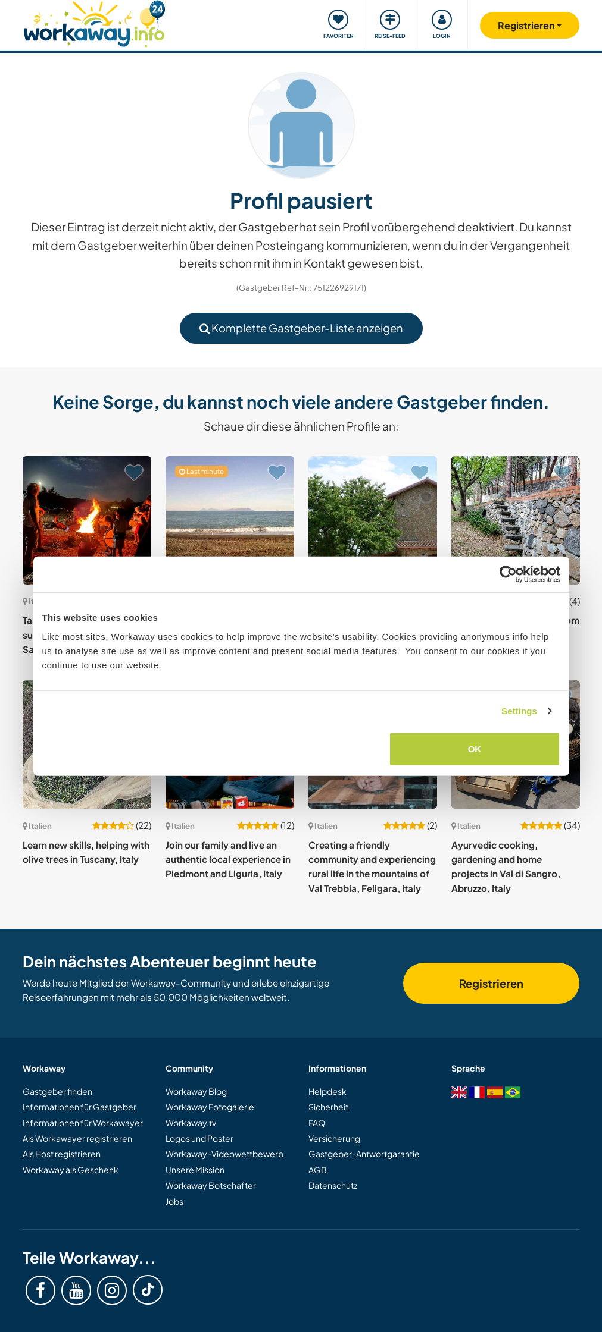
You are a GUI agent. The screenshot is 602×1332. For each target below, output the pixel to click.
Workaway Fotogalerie (210, 1106)
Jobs (174, 1201)
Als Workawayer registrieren (77, 1138)
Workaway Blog (196, 1091)
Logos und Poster (199, 1138)
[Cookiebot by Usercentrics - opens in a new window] (508, 574)
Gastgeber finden (57, 1091)
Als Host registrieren (62, 1153)
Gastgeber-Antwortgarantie (364, 1153)
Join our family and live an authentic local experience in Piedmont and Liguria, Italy (228, 859)
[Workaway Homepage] (94, 22)
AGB (317, 1169)
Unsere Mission (195, 1169)
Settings (519, 711)
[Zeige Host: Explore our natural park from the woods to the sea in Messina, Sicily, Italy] (515, 520)
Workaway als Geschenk (70, 1169)
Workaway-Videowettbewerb (224, 1153)
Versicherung (334, 1138)
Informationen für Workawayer (83, 1122)
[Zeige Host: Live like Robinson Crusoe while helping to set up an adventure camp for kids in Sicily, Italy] (230, 520)
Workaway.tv (191, 1122)
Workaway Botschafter (211, 1185)
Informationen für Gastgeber (79, 1106)
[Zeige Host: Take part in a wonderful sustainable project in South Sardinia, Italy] (87, 520)
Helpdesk (327, 1091)
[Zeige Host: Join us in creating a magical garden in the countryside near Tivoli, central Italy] (372, 520)
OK (475, 748)
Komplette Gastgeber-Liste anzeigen (301, 328)
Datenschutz (332, 1185)
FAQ (316, 1122)
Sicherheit (328, 1106)
